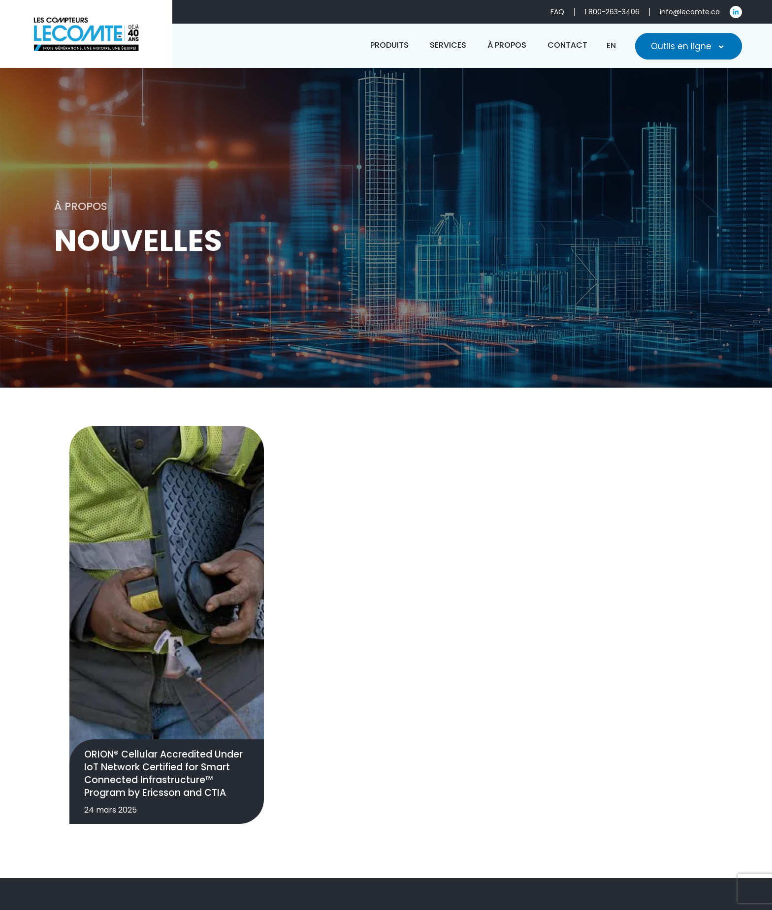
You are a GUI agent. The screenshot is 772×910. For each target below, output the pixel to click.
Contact (664, 863)
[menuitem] (611, 45)
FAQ (710, 863)
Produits (497, 863)
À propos (607, 863)
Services (552, 863)
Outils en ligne (688, 46)
